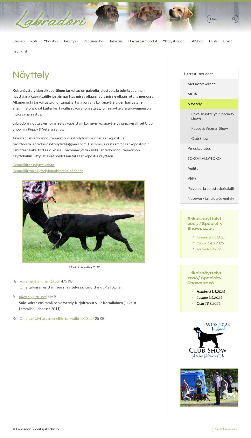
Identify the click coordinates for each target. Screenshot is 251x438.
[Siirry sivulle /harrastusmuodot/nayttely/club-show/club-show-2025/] (209, 340)
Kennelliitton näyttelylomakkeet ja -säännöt (48, 170)
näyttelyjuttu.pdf (33, 296)
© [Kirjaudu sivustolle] (14, 429)
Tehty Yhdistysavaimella (226, 429)
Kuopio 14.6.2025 (210, 243)
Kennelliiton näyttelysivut (34, 164)
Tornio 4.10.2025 (210, 249)
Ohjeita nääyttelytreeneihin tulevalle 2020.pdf (57, 318)
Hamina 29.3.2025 (211, 237)
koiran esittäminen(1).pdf (40, 281)
